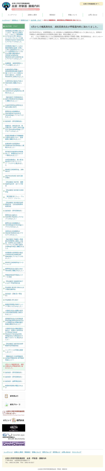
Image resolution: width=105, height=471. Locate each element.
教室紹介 (52, 15)
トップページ (12, 15)
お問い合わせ (92, 15)
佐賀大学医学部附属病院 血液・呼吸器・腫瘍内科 (21, 6)
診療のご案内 (32, 15)
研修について (72, 15)
